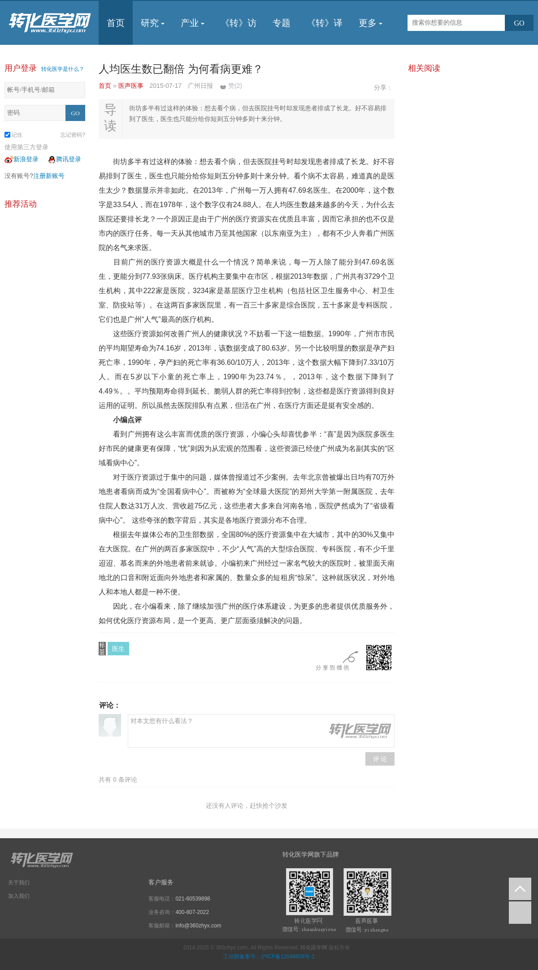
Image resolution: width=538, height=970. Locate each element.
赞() (235, 85)
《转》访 (238, 23)
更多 (370, 23)
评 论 (380, 758)
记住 (13, 135)
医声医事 (131, 85)
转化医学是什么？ (62, 69)
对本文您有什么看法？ (261, 731)
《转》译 (325, 23)
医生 (118, 648)
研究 (153, 23)
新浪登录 (21, 159)
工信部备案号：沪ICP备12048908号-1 (269, 956)
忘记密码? (73, 135)
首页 (116, 23)
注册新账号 (49, 175)
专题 (282, 23)
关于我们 (19, 882)
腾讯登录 (64, 159)
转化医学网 (313, 947)
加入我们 (19, 896)
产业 (192, 23)
